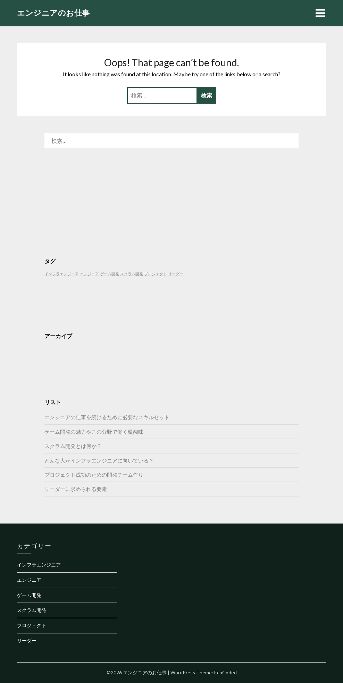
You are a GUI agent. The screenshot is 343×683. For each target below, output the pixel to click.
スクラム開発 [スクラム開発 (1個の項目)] (131, 273)
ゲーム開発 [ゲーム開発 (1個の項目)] (109, 273)
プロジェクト (31, 625)
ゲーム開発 (29, 595)
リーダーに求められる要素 (75, 489)
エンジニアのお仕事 (53, 12)
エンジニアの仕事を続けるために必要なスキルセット (106, 417)
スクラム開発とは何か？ (73, 446)
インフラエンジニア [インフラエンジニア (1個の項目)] (61, 273)
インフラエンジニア (39, 565)
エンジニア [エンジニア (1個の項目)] (89, 273)
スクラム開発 (31, 610)
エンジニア (29, 580)
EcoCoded (225, 672)
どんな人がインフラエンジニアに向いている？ (99, 460)
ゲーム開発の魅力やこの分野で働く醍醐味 (93, 432)
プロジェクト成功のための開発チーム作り (93, 475)
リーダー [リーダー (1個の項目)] (175, 273)
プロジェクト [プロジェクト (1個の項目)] (155, 273)
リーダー (26, 640)
